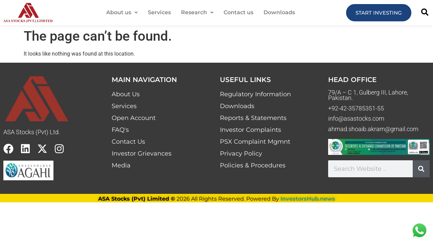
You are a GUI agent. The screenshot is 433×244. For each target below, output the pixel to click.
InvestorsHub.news (307, 199)
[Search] (421, 168)
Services (159, 12)
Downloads (279, 12)
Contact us (238, 12)
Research (197, 12)
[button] (122, 12)
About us (122, 12)
